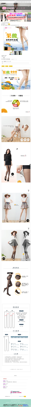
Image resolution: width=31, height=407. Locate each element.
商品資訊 (4, 25)
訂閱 (20, 396)
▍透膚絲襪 (6, 25)
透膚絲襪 (9, 25)
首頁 (1, 25)
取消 (23, 396)
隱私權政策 (18, 400)
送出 (24, 396)
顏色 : (2, 61)
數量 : (12, 59)
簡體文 (15, 0)
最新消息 (15, 375)
